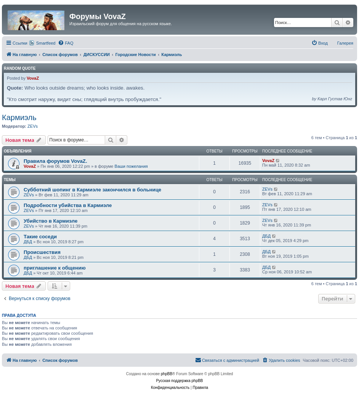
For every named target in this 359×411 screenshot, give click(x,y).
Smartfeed (46, 43)
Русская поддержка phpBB (179, 381)
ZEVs (32, 126)
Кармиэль (19, 117)
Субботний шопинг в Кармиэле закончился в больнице (92, 190)
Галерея (345, 43)
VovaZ (33, 78)
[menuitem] (65, 43)
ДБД (28, 241)
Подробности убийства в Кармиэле (68, 205)
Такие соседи (40, 236)
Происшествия (42, 252)
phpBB (166, 374)
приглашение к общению (55, 268)
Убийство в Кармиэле (50, 221)
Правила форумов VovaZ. (55, 161)
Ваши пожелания (131, 166)
